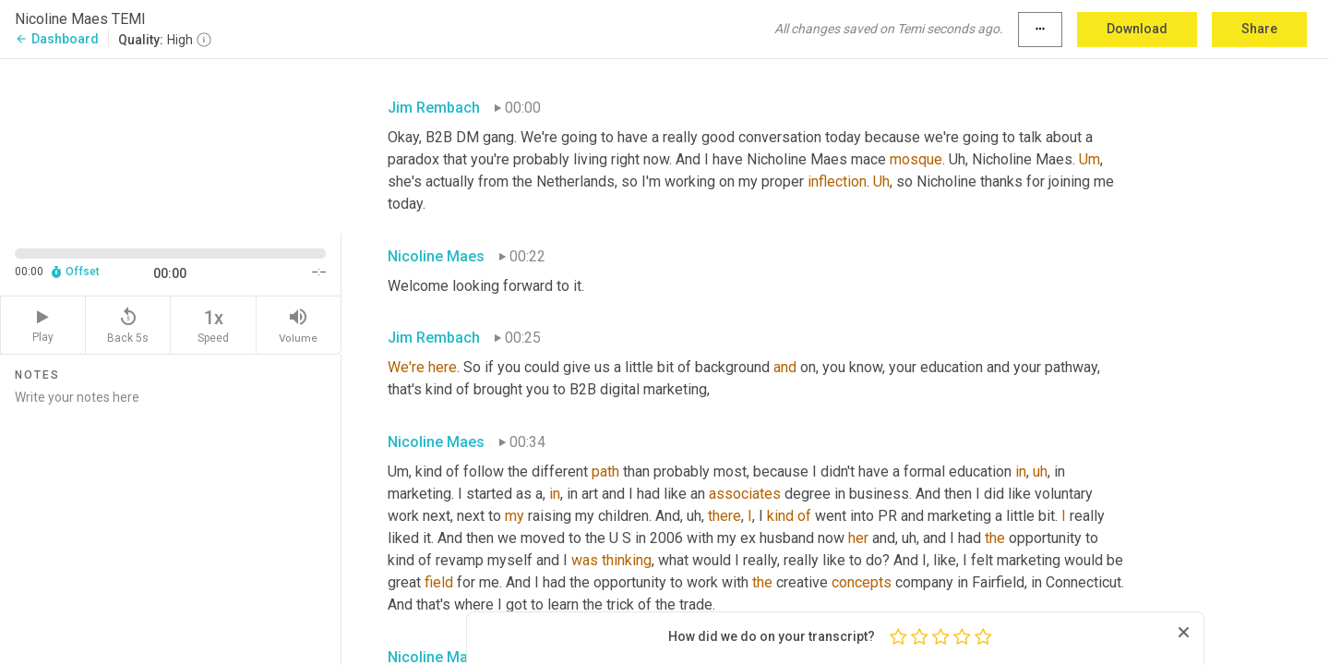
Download (1137, 28)
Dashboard (57, 38)
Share (1259, 28)
